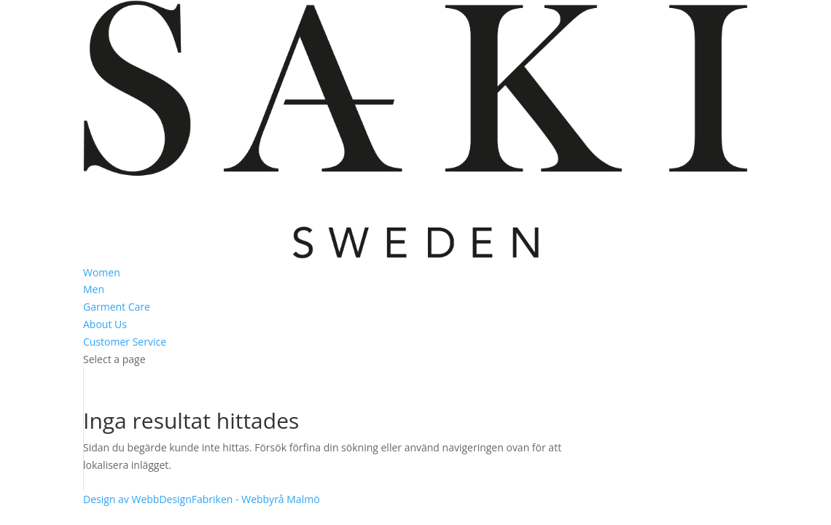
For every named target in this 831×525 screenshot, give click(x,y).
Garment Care (116, 307)
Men (93, 289)
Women (101, 272)
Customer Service (124, 342)
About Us (105, 324)
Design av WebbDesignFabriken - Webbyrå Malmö (201, 499)
